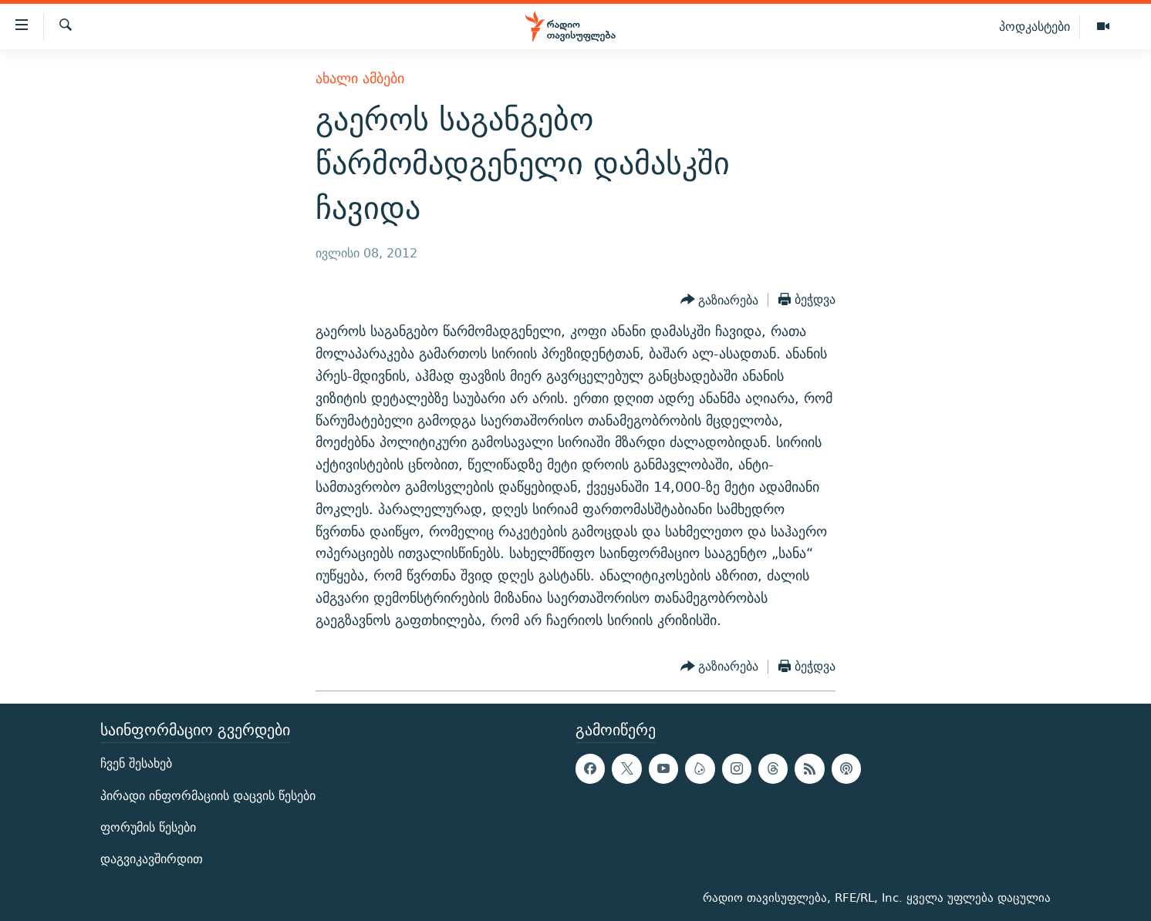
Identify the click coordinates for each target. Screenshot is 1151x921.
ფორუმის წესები (148, 827)
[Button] (719, 299)
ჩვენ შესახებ (136, 764)
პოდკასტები (1034, 26)
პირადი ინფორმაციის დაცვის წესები (208, 795)
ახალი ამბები (360, 78)
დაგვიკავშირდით (151, 859)
